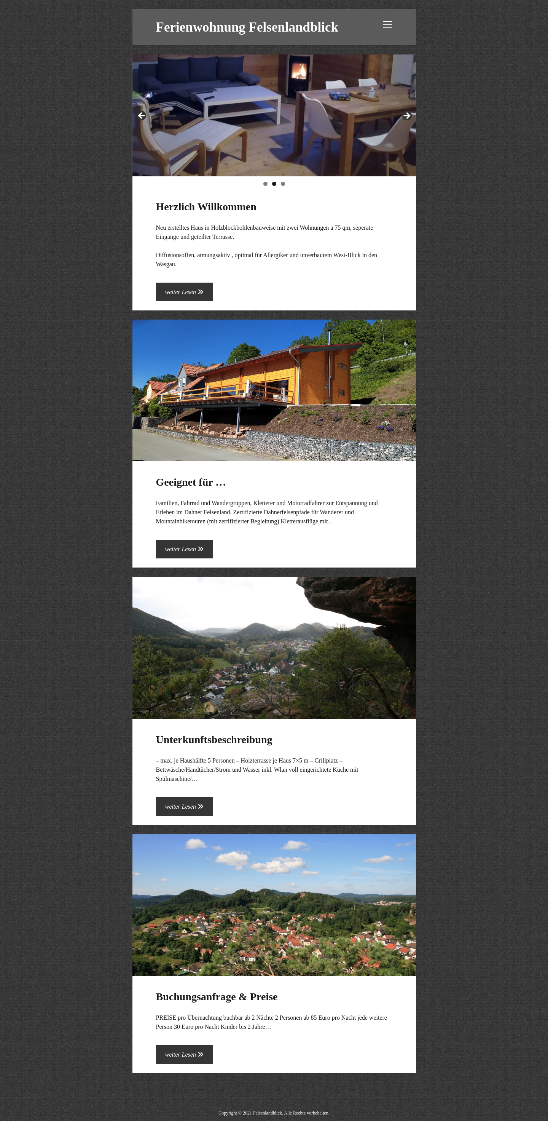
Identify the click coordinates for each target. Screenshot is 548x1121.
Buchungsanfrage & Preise (274, 905)
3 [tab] (283, 184)
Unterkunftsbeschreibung (274, 648)
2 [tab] (274, 184)
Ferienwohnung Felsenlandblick (247, 27)
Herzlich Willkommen (206, 207)
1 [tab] (265, 184)
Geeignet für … (274, 391)
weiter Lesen (189, 294)
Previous (142, 116)
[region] (274, 117)
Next (406, 116)
